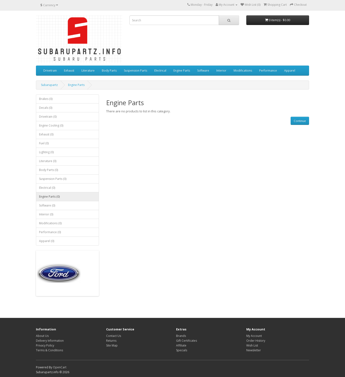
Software (203, 70)
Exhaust (69, 70)
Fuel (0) (44, 143)
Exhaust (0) (46, 134)
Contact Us (113, 336)
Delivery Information (50, 341)
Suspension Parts (135, 70)
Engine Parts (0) (49, 197)
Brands (181, 336)
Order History (255, 341)
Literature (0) (47, 161)
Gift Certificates (186, 341)
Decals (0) (45, 108)
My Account (254, 336)
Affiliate (181, 345)
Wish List (252, 345)
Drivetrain (50, 70)
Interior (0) (46, 214)
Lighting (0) (46, 152)
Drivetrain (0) (48, 117)
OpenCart (59, 367)
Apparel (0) (46, 241)
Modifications (243, 70)
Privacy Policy (45, 345)
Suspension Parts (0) (52, 179)
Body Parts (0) (48, 170)
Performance (268, 70)
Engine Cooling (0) (51, 125)
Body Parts (109, 70)
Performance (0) (50, 232)
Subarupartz (49, 85)
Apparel (289, 70)
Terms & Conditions (49, 350)
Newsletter (253, 350)
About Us (42, 336)
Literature (88, 70)
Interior (221, 70)
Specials (181, 350)
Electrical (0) (47, 188)
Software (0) (47, 205)
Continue (300, 121)
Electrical (160, 70)
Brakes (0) (45, 99)
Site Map (112, 345)
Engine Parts (181, 70)
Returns (111, 341)
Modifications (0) (50, 223)
